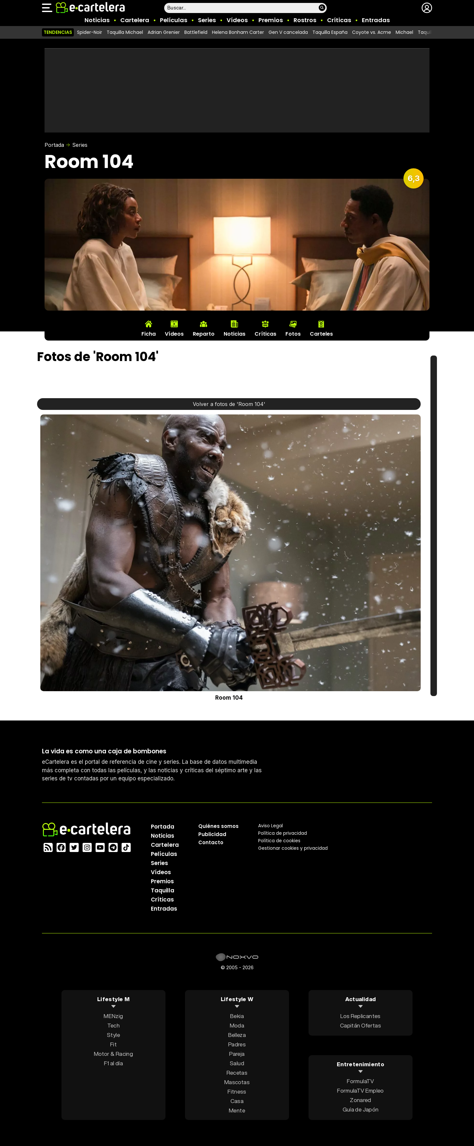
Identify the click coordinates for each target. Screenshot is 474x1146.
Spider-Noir (89, 32)
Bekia (237, 1016)
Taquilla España (330, 32)
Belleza (237, 1035)
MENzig (113, 1016)
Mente (237, 1110)
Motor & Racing (113, 1054)
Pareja (236, 1054)
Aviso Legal (270, 825)
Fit (113, 1044)
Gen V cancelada (288, 32)
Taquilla (162, 890)
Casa (237, 1101)
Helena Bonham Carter (238, 32)
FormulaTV (360, 1081)
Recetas (237, 1073)
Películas (173, 20)
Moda (237, 1025)
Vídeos (237, 20)
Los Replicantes (360, 1016)
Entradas (376, 20)
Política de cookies (279, 840)
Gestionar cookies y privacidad (293, 848)
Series (207, 20)
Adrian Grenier (164, 32)
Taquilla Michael (125, 32)
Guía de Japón (360, 1109)
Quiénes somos (218, 826)
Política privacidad (282, 833)
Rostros (305, 20)
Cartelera (134, 20)
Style (113, 1035)
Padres (237, 1044)
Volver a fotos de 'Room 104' (229, 404)
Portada (54, 145)
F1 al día (113, 1063)
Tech (113, 1025)
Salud (237, 1063)
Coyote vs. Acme (371, 32)
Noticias (97, 20)
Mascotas (237, 1082)
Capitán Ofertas (360, 1025)
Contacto (210, 842)
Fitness (237, 1091)
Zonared (360, 1100)
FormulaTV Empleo (360, 1090)
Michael (404, 32)
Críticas (339, 20)
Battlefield (195, 32)
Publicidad (212, 834)
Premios (270, 20)
